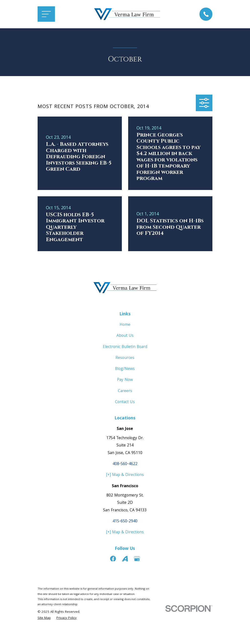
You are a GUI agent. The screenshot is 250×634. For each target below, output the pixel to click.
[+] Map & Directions (125, 475)
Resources (124, 358)
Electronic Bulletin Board (125, 347)
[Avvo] (125, 559)
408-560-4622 (125, 464)
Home (125, 325)
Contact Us (125, 402)
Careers (125, 391)
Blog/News (125, 369)
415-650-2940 (125, 521)
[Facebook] (113, 559)
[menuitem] (44, 618)
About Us (125, 336)
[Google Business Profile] (137, 559)
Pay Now (125, 380)
